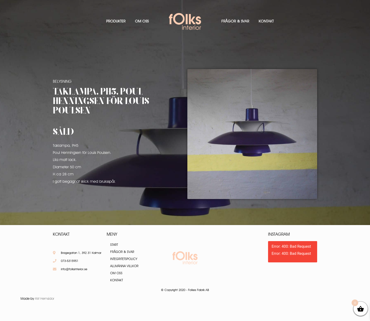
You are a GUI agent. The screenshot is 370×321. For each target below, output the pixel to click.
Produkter (116, 21)
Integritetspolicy (123, 259)
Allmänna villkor (124, 266)
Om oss (142, 21)
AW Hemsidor (44, 298)
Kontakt (266, 21)
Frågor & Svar (235, 21)
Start (114, 245)
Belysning (62, 81)
